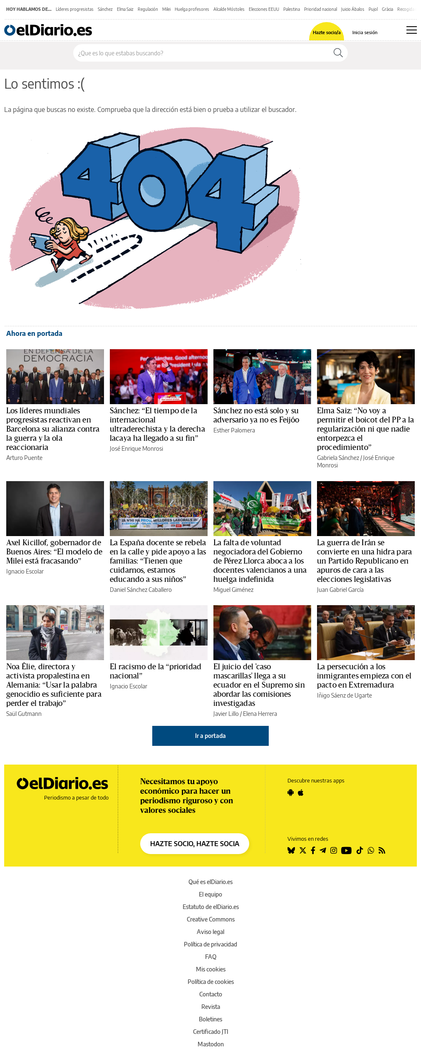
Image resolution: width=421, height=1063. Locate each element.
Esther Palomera (234, 430)
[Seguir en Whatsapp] (371, 850)
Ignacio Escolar (25, 571)
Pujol (373, 9)
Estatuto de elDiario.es (211, 906)
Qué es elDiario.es (210, 881)
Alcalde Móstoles (229, 9)
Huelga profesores (192, 9)
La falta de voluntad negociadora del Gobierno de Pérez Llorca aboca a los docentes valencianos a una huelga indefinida (260, 561)
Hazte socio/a (327, 32)
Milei (166, 9)
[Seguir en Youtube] (346, 850)
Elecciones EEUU (264, 9)
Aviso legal (210, 931)
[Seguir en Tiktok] (360, 850)
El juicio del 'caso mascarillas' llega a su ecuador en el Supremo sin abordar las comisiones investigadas (259, 685)
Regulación (148, 9)
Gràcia (387, 9)
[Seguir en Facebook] (313, 850)
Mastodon (211, 1044)
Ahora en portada (34, 333)
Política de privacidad (210, 944)
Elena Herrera (260, 713)
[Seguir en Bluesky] (291, 850)
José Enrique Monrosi (136, 448)
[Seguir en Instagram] (333, 850)
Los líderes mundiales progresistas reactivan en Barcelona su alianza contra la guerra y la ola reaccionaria (53, 429)
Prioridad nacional (320, 9)
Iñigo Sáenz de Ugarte (344, 695)
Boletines (210, 1019)
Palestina (291, 9)
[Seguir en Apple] (301, 792)
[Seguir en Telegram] (322, 850)
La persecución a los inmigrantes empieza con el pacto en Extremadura (364, 676)
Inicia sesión (364, 32)
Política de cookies (211, 981)
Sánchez (105, 9)
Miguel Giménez (233, 589)
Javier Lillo (226, 713)
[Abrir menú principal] (411, 30)
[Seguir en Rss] (382, 850)
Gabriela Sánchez (338, 457)
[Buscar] (338, 53)
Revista (210, 1006)
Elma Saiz (125, 9)
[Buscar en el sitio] (201, 53)
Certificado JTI (210, 1031)
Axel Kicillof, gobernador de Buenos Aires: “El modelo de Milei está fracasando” (54, 552)
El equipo (210, 894)
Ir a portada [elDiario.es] (210, 735)
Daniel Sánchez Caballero (141, 589)
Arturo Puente (24, 457)
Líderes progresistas (75, 9)
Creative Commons (211, 919)
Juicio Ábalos (352, 9)
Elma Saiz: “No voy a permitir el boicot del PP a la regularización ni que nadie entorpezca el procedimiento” (365, 429)
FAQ (210, 956)
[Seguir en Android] (290, 792)
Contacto (210, 994)
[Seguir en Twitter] (303, 850)
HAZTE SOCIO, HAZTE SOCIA (194, 843)
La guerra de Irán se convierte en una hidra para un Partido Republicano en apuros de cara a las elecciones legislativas (364, 561)
